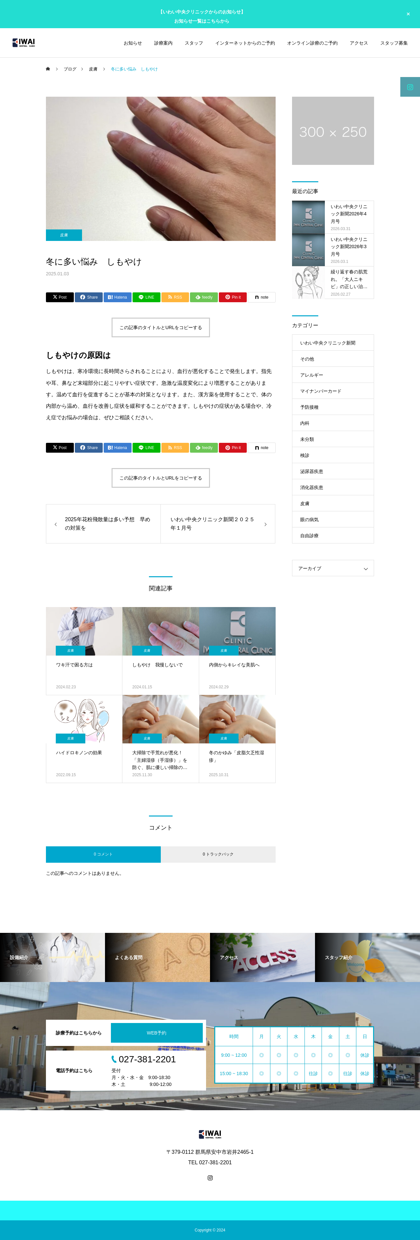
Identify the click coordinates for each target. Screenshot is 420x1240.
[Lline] (146, 297)
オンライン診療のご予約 (312, 43)
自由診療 (309, 535)
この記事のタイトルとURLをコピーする (160, 327)
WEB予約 (157, 1032)
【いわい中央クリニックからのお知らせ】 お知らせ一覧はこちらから (201, 16)
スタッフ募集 (394, 43)
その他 (307, 359)
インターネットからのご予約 (245, 43)
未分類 (307, 439)
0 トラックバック (218, 854)
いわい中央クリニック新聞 (327, 342)
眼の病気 (309, 519)
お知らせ (133, 43)
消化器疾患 (311, 487)
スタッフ (194, 43)
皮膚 (64, 235)
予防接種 (309, 407)
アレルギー (311, 375)
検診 (304, 455)
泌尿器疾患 (311, 471)
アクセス (359, 43)
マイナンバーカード (321, 391)
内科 (304, 423)
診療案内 (163, 43)
